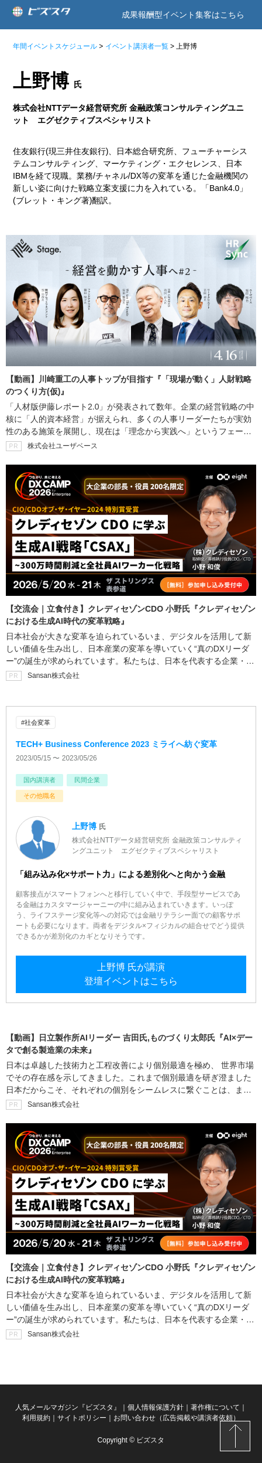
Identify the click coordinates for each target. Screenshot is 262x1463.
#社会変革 (35, 722)
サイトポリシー (81, 1418)
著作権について (215, 1407)
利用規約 (36, 1418)
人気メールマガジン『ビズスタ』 (67, 1407)
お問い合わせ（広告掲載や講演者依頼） (176, 1418)
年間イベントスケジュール (55, 46)
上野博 (84, 826)
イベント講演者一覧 (136, 46)
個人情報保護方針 (155, 1407)
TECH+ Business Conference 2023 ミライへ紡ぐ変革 (116, 744)
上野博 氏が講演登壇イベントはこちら (131, 974)
